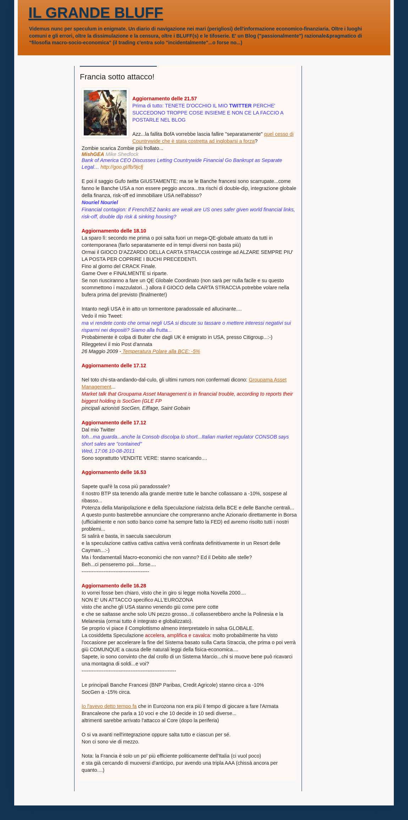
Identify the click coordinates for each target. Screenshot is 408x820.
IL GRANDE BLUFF (95, 12)
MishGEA (93, 154)
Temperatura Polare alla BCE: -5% (160, 351)
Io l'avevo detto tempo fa (109, 706)
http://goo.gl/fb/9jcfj (121, 167)
